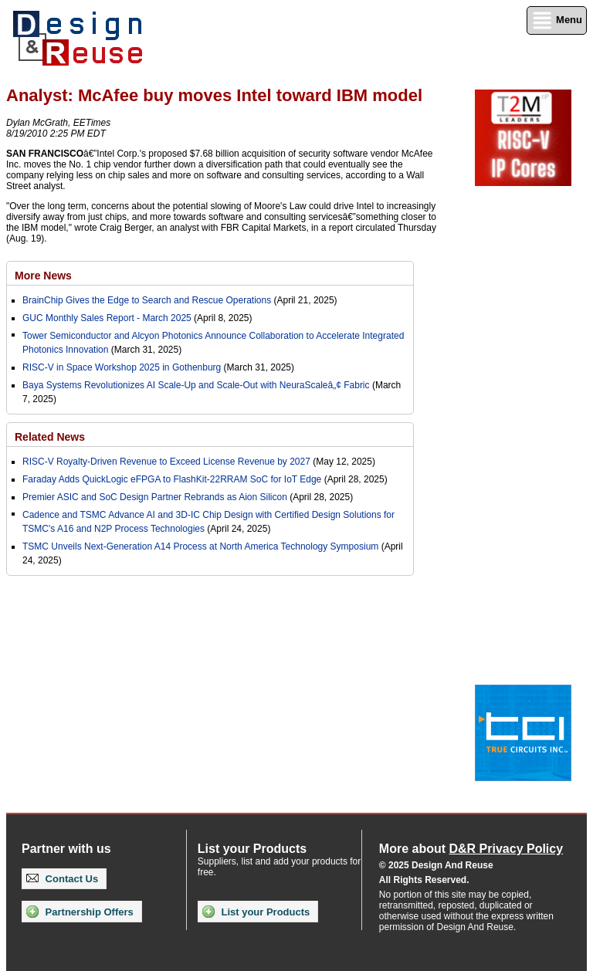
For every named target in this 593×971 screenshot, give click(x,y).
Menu (556, 20)
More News (43, 275)
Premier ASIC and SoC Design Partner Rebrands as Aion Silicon (156, 497)
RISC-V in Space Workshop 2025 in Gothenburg (121, 367)
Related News (50, 437)
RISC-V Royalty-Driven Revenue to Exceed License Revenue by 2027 (166, 461)
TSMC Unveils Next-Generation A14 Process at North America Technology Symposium (200, 546)
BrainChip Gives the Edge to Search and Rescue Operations (146, 300)
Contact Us (62, 879)
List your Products (256, 911)
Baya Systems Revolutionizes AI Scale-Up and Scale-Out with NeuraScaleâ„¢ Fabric (196, 385)
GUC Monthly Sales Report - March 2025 (106, 318)
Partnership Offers (80, 911)
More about (471, 848)
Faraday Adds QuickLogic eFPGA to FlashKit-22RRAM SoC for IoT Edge (171, 479)
